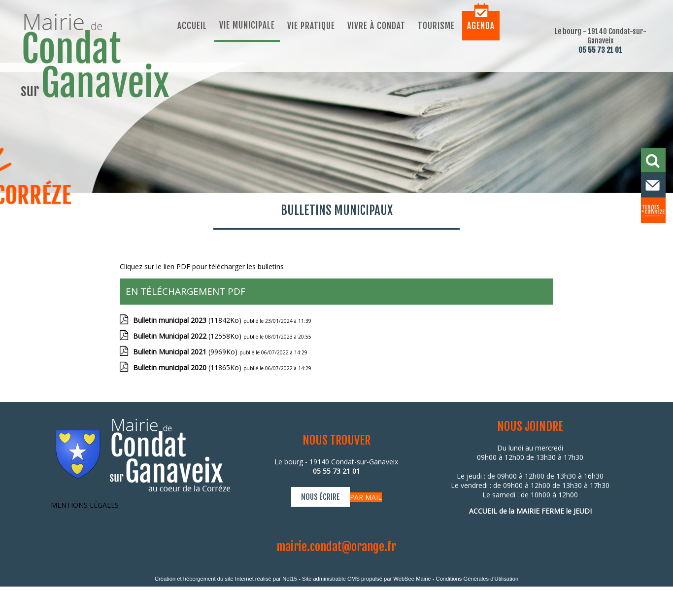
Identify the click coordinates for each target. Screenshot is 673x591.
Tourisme (436, 26)
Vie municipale (247, 25)
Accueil (192, 26)
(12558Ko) (188, 336)
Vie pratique (311, 26)
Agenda (481, 26)
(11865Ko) (188, 367)
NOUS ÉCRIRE (320, 497)
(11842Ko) (188, 320)
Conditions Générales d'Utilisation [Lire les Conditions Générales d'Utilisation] (477, 579)
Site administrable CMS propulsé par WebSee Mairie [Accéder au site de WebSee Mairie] (366, 579)
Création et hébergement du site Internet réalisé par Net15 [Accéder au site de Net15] (226, 579)
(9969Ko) (186, 351)
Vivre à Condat (376, 26)
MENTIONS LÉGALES (85, 505)
